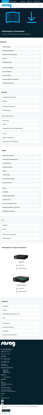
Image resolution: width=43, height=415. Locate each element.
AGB (2, 381)
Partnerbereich (37, 1)
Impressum (3, 385)
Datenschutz (3, 382)
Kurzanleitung (21, 265)
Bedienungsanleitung (22, 268)
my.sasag (23, 1)
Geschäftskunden (13, 1)
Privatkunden (5, 1)
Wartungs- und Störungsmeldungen (8, 391)
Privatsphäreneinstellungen (6, 384)
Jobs (2, 395)
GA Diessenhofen (7, 377)
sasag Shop (3, 356)
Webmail (30, 1)
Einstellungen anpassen (6, 413)
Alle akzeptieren (6, 410)
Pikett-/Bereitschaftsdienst (6, 389)
